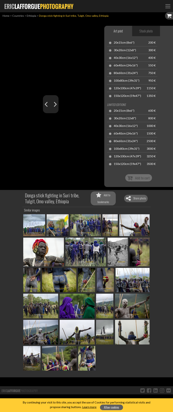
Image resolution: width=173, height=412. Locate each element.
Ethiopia (31, 15)
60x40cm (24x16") (126, 65)
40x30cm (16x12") (126, 57)
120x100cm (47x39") (127, 88)
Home (6, 15)
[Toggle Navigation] (168, 6)
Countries (18, 15)
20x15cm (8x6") (124, 42)
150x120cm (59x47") (127, 95)
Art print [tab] (118, 31)
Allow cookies (111, 407)
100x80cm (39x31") (126, 80)
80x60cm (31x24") (126, 73)
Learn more (89, 407)
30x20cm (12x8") (125, 50)
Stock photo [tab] (146, 31)
